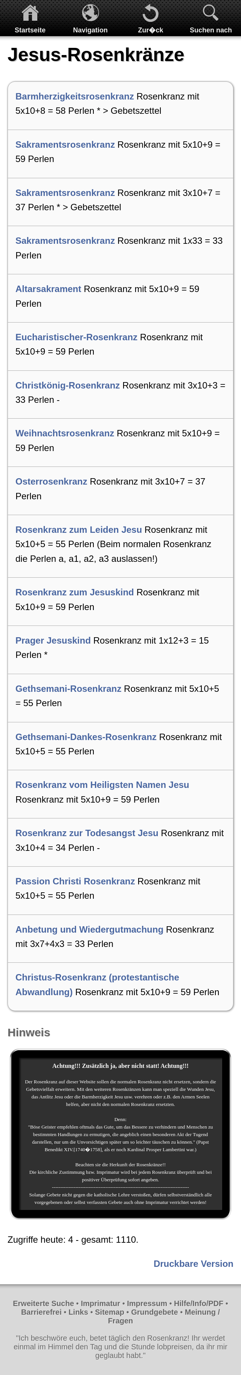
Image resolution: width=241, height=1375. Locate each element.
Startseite (30, 30)
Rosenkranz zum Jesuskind (74, 592)
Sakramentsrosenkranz (65, 144)
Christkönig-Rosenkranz (67, 385)
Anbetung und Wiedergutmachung (89, 929)
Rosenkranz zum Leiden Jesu (78, 530)
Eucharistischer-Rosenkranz (76, 337)
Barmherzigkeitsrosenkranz (74, 96)
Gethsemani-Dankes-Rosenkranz (86, 737)
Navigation (90, 30)
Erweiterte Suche (43, 1303)
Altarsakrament (48, 289)
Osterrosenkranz (51, 481)
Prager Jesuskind (53, 640)
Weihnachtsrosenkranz (64, 433)
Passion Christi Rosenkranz (75, 881)
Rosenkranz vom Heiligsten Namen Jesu (102, 785)
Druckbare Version (193, 1264)
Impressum (147, 1303)
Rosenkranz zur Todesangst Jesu (87, 833)
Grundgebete (154, 1312)
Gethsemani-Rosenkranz (68, 689)
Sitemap (109, 1312)
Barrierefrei (41, 1312)
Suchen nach (211, 30)
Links (78, 1312)
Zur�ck (150, 30)
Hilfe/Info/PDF (198, 1303)
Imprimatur (100, 1303)
